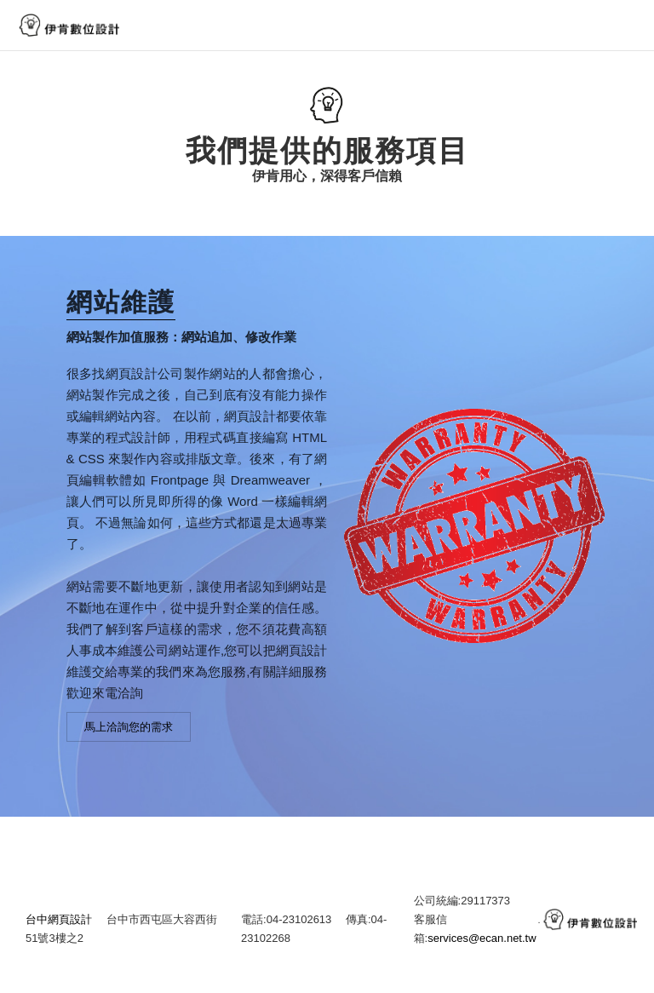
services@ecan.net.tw (481, 949)
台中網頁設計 (59, 930)
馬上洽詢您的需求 (128, 738)
